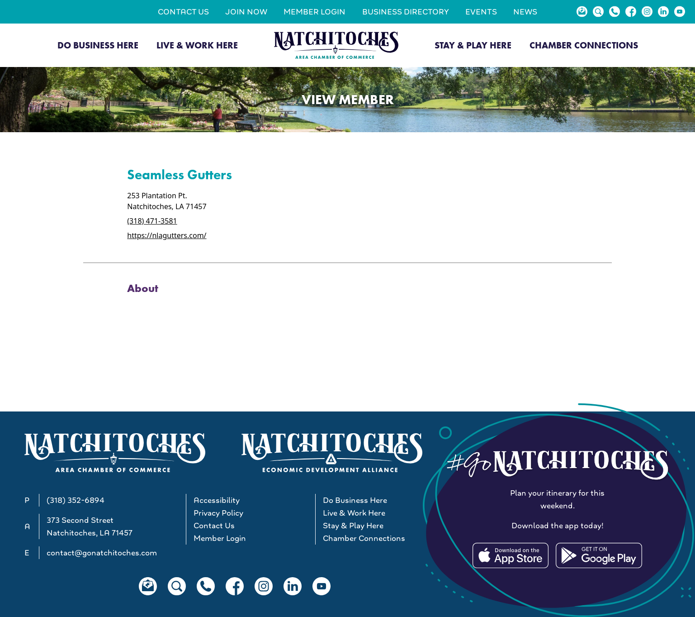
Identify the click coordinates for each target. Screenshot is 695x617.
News (525, 11)
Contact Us (183, 11)
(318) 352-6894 (75, 500)
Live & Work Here (197, 45)
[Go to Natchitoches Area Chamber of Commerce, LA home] (336, 45)
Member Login (314, 11)
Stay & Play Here (473, 45)
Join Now (246, 11)
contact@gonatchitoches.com (102, 552)
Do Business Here (97, 45)
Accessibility (217, 500)
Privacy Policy (218, 512)
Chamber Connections (584, 45)
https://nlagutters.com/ (166, 235)
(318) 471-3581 (152, 221)
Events (481, 11)
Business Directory (405, 11)
